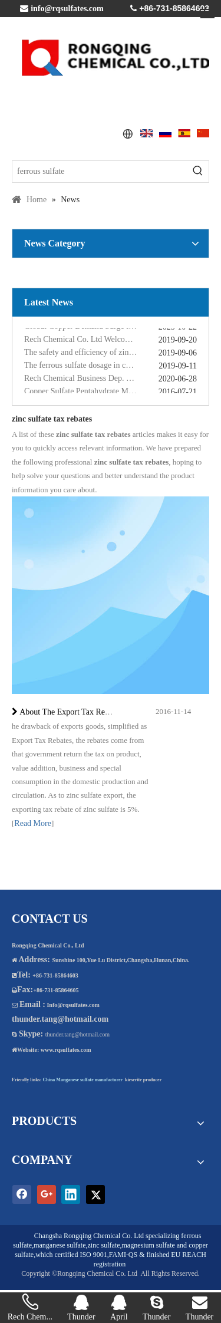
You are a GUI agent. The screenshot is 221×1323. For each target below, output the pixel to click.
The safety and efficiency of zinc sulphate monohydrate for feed (110, 353)
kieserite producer (143, 1079)
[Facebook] (21, 1194)
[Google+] (46, 1194)
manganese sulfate (59, 1245)
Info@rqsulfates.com (73, 1005)
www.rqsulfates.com (66, 1049)
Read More (32, 823)
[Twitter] (95, 1194)
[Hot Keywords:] (198, 171)
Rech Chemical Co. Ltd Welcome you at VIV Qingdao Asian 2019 (110, 340)
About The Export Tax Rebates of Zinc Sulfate (96, 711)
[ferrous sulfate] (99, 171)
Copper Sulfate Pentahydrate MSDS (84, 392)
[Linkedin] (70, 1194)
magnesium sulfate (147, 1245)
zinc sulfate (104, 1245)
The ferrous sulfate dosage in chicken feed (94, 366)
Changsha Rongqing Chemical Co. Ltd (89, 1236)
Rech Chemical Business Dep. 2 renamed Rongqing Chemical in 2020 (110, 379)
